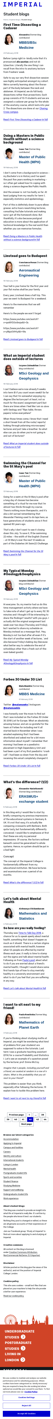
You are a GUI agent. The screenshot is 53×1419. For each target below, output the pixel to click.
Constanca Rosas (27, 262)
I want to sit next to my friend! (22, 1006)
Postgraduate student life (15, 1173)
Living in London (10, 1164)
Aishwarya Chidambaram (31, 908)
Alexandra (24, 34)
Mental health (9, 1169)
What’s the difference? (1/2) (25, 782)
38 (43, 1114)
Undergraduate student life (15, 1194)
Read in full (25, 119)
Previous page (16, 1115)
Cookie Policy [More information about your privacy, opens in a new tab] (30, 1394)
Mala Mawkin (25, 686)
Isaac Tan (23, 149)
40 (16, 1119)
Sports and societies (12, 1177)
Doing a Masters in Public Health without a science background (23, 139)
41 (24, 1119)
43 (38, 1119)
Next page (26, 1124)
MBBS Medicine (32, 694)
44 (46, 1119)
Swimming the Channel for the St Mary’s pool (24, 464)
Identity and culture (12, 1156)
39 (9, 1119)
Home (5, 20)
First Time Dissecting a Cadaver (22, 26)
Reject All (26, 1408)
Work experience (11, 1198)
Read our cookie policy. (13, 1296)
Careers (7, 1151)
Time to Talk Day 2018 (29, 933)
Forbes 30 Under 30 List (22, 679)
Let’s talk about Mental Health (22, 900)
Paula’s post (28, 960)
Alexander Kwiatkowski (31, 788)
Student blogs (16, 14)
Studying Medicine (11, 1185)
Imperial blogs (14, 20)
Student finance (10, 1181)
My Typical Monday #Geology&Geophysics (22, 572)
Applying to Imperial (12, 1143)
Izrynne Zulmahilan (28, 365)
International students (13, 1160)
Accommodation (11, 1139)
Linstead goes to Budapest (25, 256)
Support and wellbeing (13, 1190)
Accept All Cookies (26, 1416)
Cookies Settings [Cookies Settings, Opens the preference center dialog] (26, 1400)
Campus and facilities (13, 1147)
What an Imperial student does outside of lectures (24, 357)
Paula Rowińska (27, 1014)
